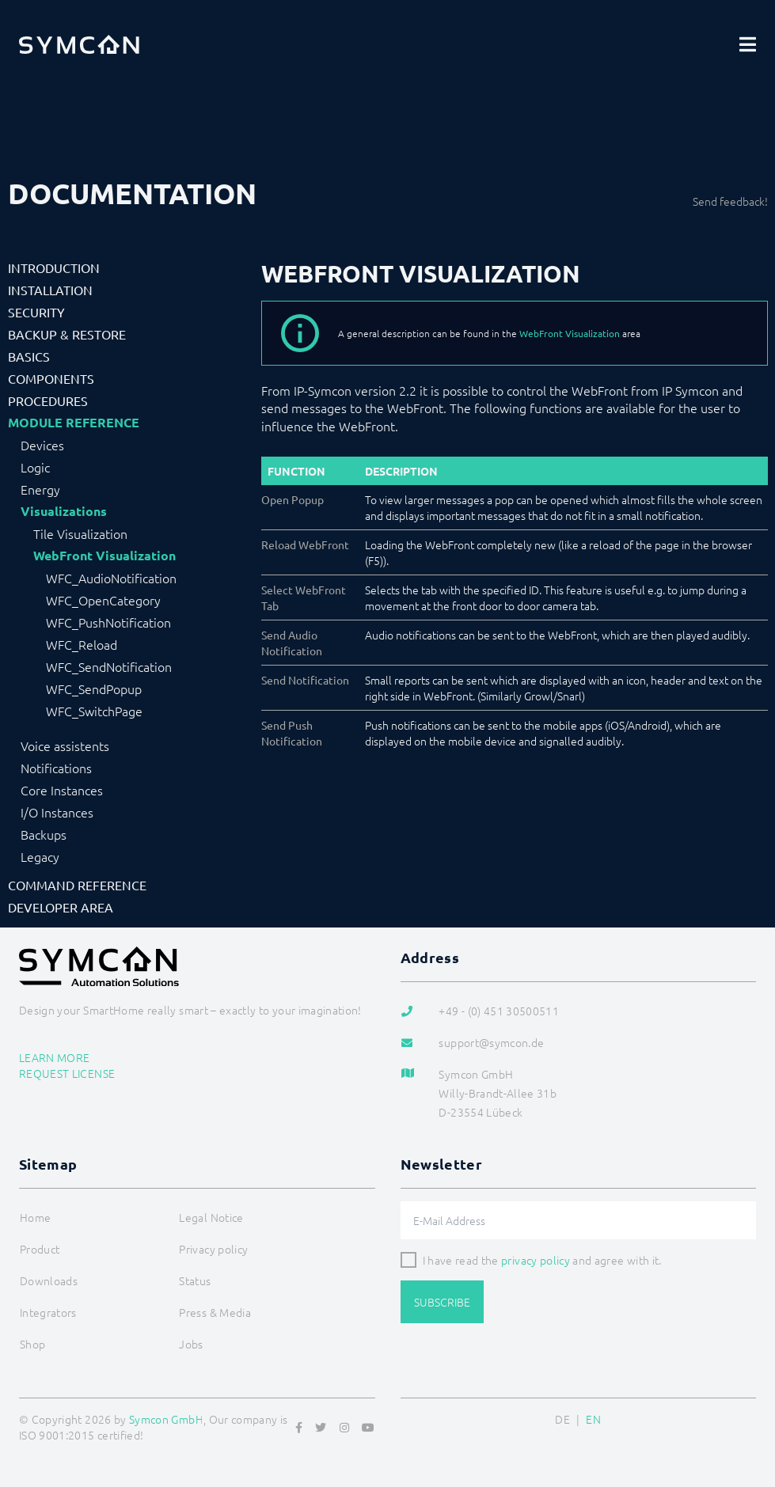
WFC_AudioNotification (111, 578)
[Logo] (79, 44)
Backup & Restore (67, 334)
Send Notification (305, 680)
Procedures (48, 400)
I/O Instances (57, 812)
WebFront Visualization (104, 555)
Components (51, 378)
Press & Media (215, 1312)
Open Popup (292, 499)
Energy (40, 489)
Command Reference (77, 885)
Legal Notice (211, 1217)
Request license (67, 1073)
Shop (32, 1344)
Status (195, 1280)
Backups (43, 834)
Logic (35, 467)
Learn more (54, 1057)
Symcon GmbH (166, 1419)
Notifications (56, 768)
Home (35, 1217)
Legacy (40, 856)
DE (562, 1419)
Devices (42, 445)
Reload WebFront (305, 544)
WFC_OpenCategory (103, 600)
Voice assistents (65, 745)
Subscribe (442, 1302)
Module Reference (73, 423)
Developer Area (60, 907)
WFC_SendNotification (109, 666)
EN (593, 1419)
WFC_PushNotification (108, 622)
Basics (29, 356)
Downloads (49, 1280)
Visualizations (64, 511)
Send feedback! (730, 201)
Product (39, 1249)
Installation (50, 290)
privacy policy (535, 1260)
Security (36, 312)
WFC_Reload (81, 644)
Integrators (48, 1312)
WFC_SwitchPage (94, 711)
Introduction (54, 267)
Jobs (191, 1344)
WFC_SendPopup (94, 688)
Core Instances (62, 790)
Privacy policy (213, 1249)
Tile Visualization (80, 533)
